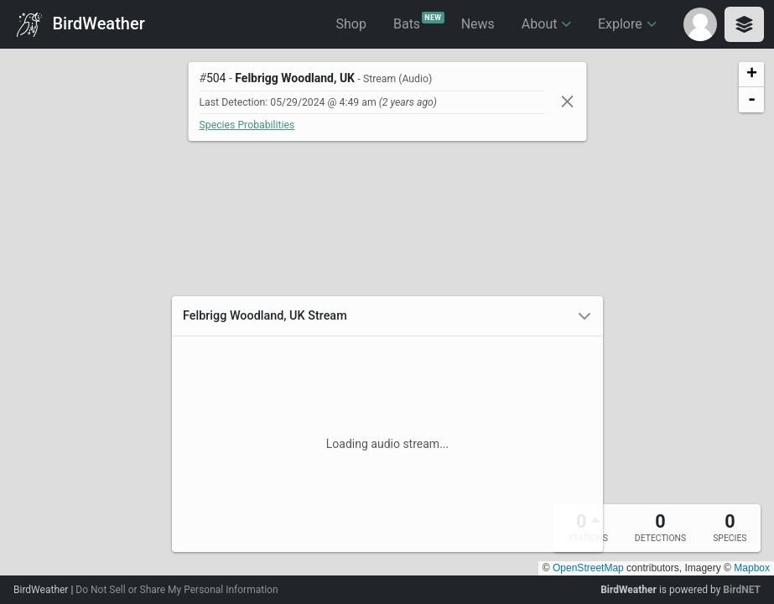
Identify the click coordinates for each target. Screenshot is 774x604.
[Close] (566, 101)
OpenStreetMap (588, 568)
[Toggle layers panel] (744, 24)
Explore (627, 24)
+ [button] (751, 74)
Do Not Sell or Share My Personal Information (176, 590)
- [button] (751, 99)
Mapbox (752, 568)
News (478, 24)
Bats (418, 22)
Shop (351, 24)
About (546, 24)
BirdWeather (81, 25)
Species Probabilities (246, 125)
